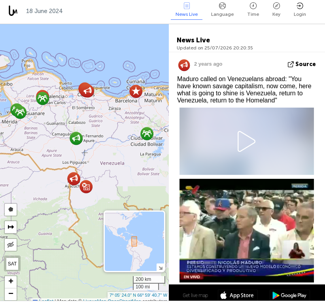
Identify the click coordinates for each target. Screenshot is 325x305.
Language (222, 9)
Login (300, 9)
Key (276, 9)
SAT (12, 264)
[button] (20, 112)
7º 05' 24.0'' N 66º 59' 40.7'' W (138, 295)
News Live (187, 9)
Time (253, 9)
